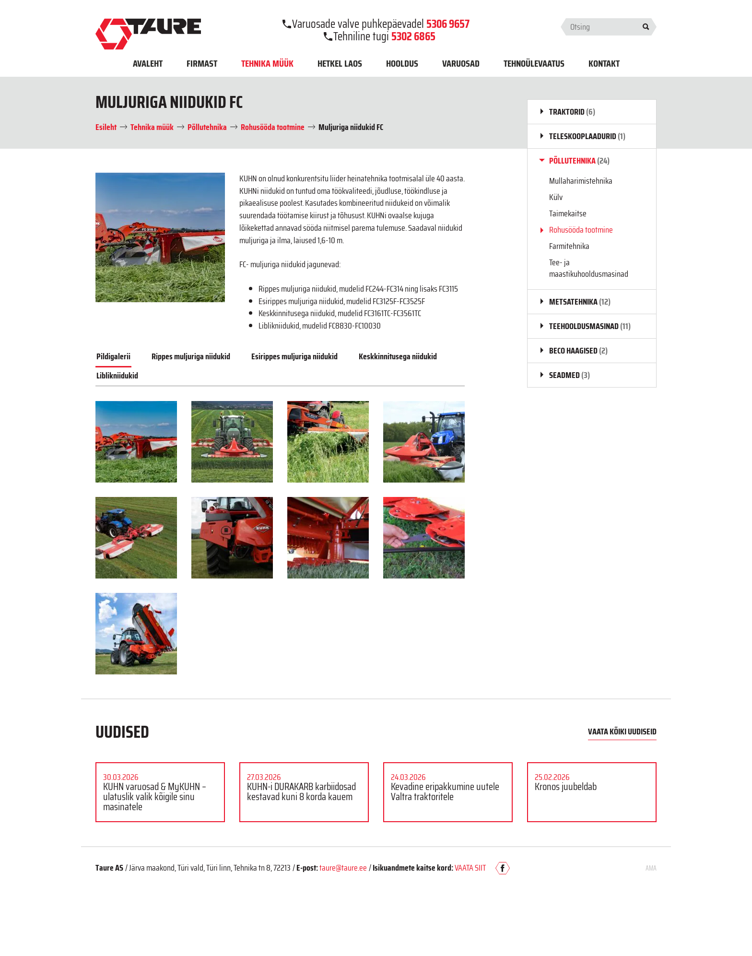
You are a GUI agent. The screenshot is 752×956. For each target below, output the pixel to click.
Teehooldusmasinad (590, 326)
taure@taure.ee (343, 867)
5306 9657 (448, 24)
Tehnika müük (267, 63)
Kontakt (604, 63)
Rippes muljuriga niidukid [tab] (191, 356)
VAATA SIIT (470, 867)
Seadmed (569, 375)
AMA (651, 868)
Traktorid (572, 111)
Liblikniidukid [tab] (117, 375)
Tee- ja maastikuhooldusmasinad (588, 268)
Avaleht (148, 63)
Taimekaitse (568, 213)
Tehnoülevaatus (534, 63)
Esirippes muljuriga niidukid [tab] (294, 356)
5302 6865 (413, 36)
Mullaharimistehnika (580, 181)
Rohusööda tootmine (581, 229)
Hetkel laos (339, 63)
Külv (556, 197)
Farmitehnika (569, 246)
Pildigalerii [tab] (113, 356)
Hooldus (402, 63)
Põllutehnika (579, 160)
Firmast (202, 63)
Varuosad (461, 63)
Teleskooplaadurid (587, 136)
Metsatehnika (580, 301)
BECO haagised (578, 350)
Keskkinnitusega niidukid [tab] (398, 356)
